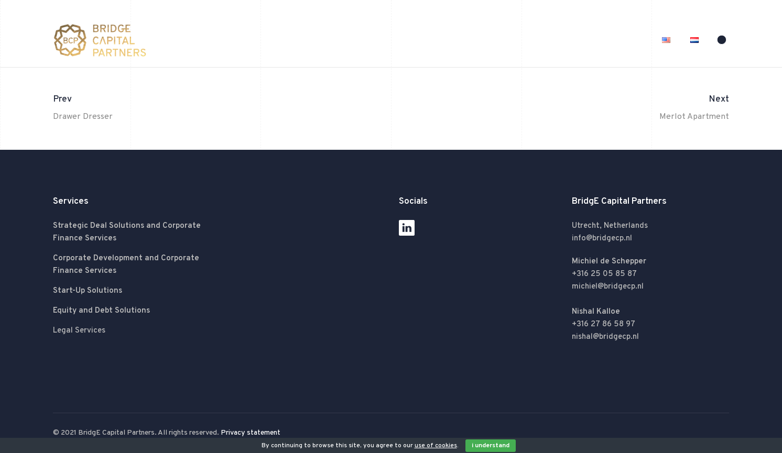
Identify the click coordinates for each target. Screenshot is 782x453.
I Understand (490, 445)
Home (472, 40)
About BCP (522, 40)
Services (576, 40)
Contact (627, 40)
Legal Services (79, 331)
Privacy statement (250, 432)
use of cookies (436, 445)
